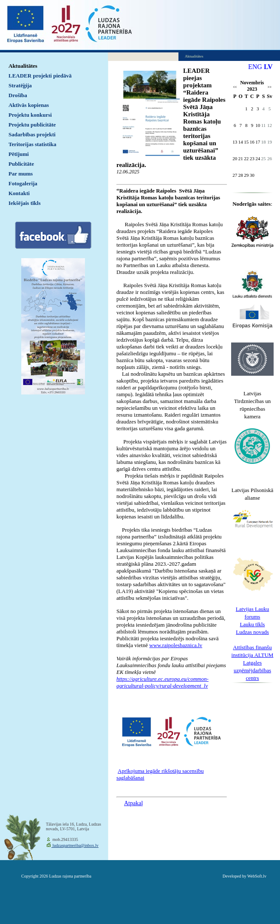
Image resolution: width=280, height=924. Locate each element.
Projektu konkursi (30, 115)
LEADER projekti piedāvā (40, 75)
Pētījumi (18, 154)
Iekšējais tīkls (24, 203)
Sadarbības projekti (32, 134)
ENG (255, 66)
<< (235, 87)
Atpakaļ (133, 803)
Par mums (20, 173)
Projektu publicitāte (32, 124)
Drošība (17, 95)
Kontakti (19, 193)
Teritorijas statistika (32, 144)
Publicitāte (21, 164)
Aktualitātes (22, 66)
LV (268, 66)
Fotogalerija (22, 183)
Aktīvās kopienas (28, 105)
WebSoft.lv (256, 876)
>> (270, 87)
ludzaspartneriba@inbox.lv (75, 845)
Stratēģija (20, 85)
